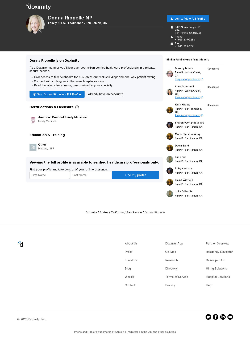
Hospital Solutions (218, 277)
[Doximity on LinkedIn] (223, 317)
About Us (131, 244)
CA (107, 23)
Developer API (215, 260)
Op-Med (170, 252)
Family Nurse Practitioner (67, 23)
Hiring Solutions (216, 269)
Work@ (130, 277)
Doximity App (174, 244)
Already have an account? (105, 94)
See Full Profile (57, 94)
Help (209, 285)
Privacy (170, 285)
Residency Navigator (219, 252)
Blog (128, 269)
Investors (131, 260)
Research (171, 260)
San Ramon (95, 23)
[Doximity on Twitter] (208, 317)
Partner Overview (217, 244)
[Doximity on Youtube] (230, 317)
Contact (130, 285)
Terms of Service (176, 277)
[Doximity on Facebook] (215, 317)
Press (128, 252)
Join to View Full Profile (188, 19)
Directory (171, 269)
